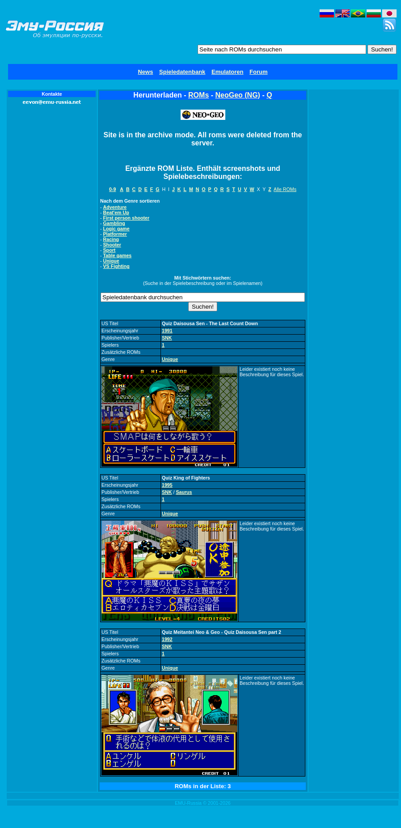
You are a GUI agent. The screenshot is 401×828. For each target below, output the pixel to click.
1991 (167, 330)
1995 (167, 485)
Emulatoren (227, 71)
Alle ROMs (285, 189)
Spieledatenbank (182, 71)
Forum (258, 71)
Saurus (184, 492)
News (145, 71)
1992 (167, 639)
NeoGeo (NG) (237, 95)
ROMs (198, 95)
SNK (167, 337)
